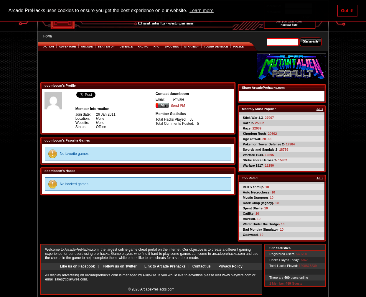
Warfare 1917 (253, 165)
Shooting (171, 46)
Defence (126, 46)
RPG (156, 46)
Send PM (170, 106)
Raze (246, 128)
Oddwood (250, 235)
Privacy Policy (230, 266)
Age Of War (252, 139)
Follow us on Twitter (119, 266)
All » (319, 109)
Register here (289, 24)
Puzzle (238, 46)
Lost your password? (289, 21)
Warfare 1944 (253, 155)
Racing (143, 46)
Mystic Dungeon (255, 197)
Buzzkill (249, 219)
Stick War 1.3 (253, 117)
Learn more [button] (201, 10)
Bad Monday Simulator (260, 229)
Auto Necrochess (256, 192)
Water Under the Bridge (261, 224)
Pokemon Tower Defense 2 (263, 144)
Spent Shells (252, 208)
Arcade (87, 46)
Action (48, 46)
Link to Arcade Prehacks (165, 266)
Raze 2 (248, 123)
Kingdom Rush (254, 133)
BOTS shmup (253, 187)
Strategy (191, 46)
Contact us (201, 266)
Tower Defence (216, 46)
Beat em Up (106, 46)
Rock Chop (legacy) (258, 203)
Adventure (67, 46)
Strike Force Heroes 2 (259, 160)
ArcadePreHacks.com (157, 289)
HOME (47, 36)
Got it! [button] (347, 10)
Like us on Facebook (77, 266)
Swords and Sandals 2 (260, 149)
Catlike (248, 213)
